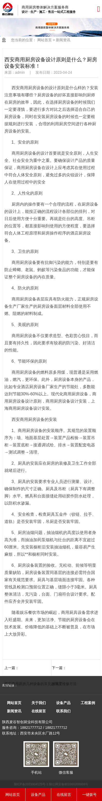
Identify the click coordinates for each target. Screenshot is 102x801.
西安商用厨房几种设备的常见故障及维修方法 (40, 684)
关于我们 (38, 703)
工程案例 (88, 703)
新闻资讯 (63, 40)
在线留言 (38, 711)
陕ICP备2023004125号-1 (31, 784)
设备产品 (63, 703)
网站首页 (44, 40)
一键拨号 (89, 794)
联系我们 (63, 711)
